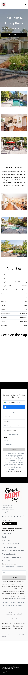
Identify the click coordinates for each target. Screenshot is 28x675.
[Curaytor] (9, 525)
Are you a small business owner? (13, 551)
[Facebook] (3, 516)
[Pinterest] (11, 516)
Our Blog (5, 537)
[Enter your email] (15, 573)
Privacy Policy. (14, 618)
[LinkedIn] (8, 516)
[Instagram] (20, 516)
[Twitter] (5, 516)
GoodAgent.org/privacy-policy (14, 471)
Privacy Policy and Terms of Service (16, 598)
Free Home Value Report (10, 544)
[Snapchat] (14, 516)
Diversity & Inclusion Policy (11, 557)
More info (15, 668)
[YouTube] (17, 516)
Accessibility (6, 561)
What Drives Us (7, 540)
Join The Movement (9, 547)
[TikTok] (23, 516)
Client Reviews (7, 533)
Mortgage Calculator (9, 554)
